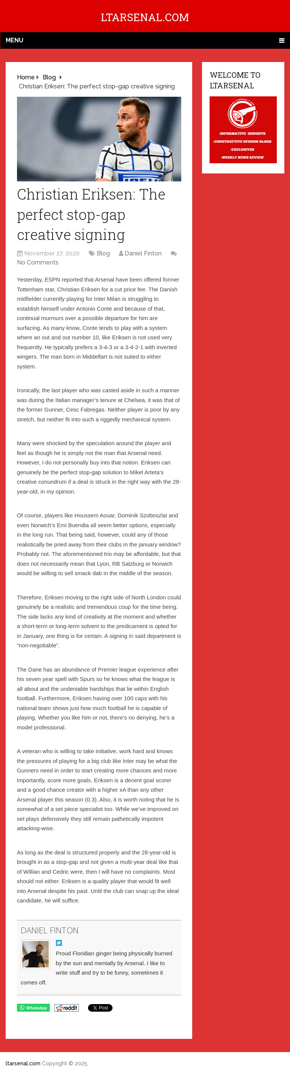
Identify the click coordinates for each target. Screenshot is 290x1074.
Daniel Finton (143, 253)
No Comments (38, 262)
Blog (103, 253)
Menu (14, 40)
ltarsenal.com (145, 17)
